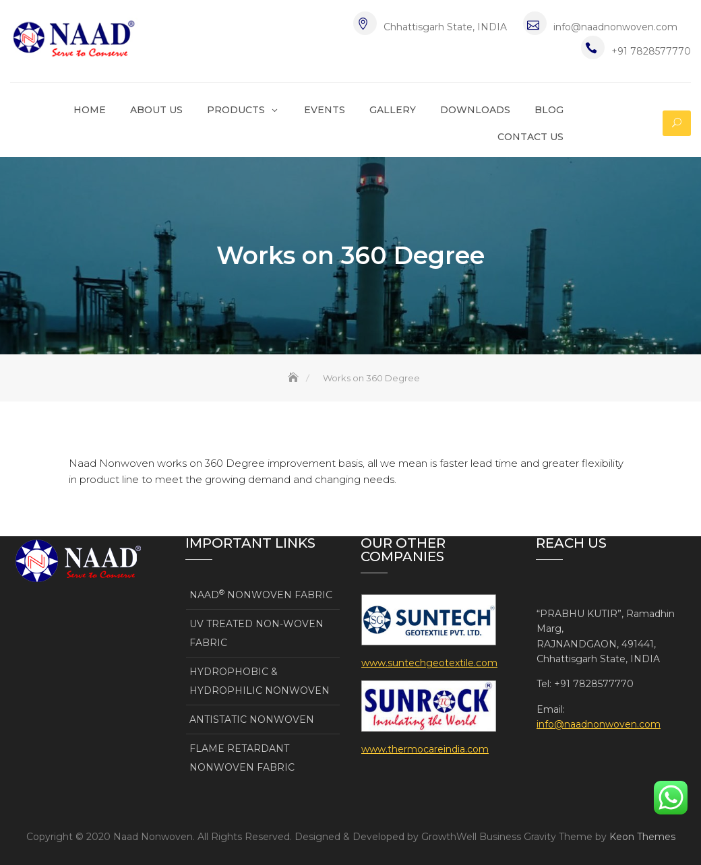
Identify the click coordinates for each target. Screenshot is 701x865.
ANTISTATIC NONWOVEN (251, 719)
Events (324, 110)
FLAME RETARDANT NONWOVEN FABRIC (242, 757)
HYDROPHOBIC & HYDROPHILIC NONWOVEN (259, 681)
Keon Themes (642, 837)
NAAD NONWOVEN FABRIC (260, 594)
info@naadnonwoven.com (615, 27)
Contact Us (530, 137)
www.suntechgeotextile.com (429, 663)
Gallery (392, 110)
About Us (156, 110)
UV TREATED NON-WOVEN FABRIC (256, 633)
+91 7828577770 (651, 51)
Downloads (475, 110)
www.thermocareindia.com (425, 749)
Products (236, 110)
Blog (549, 110)
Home (89, 110)
